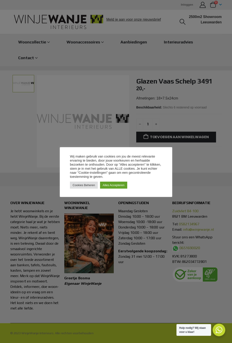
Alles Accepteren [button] (114, 185)
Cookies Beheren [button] (84, 185)
